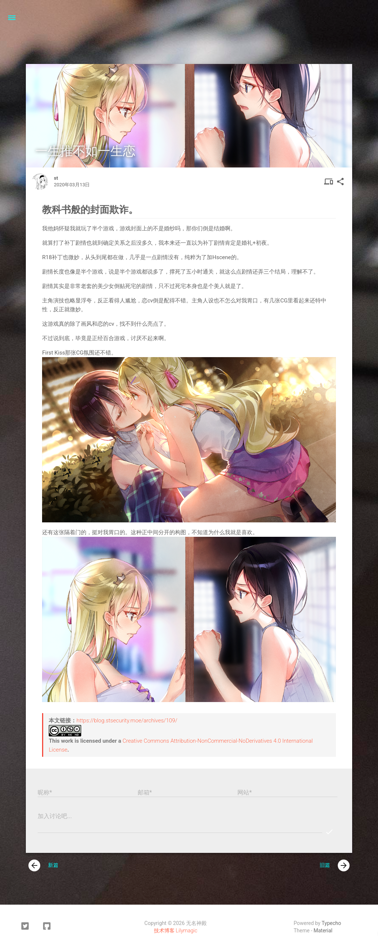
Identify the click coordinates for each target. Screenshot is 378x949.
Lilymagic (186, 930)
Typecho (331, 923)
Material (323, 930)
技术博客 (164, 930)
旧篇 (335, 865)
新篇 (43, 865)
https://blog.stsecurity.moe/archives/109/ (126, 720)
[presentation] (34, 865)
